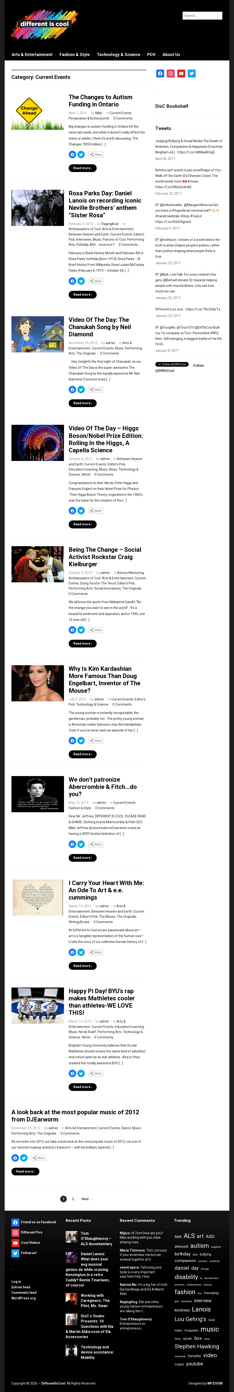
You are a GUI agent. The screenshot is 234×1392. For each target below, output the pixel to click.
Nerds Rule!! (87, 1032)
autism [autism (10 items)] (199, 1245)
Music (97, 239)
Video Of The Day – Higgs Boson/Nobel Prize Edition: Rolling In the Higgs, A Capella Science (106, 439)
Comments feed (23, 1292)
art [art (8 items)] (200, 1236)
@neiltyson (168, 240)
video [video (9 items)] (210, 1355)
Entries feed (20, 1287)
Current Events (120, 113)
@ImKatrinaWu (171, 205)
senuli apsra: (130, 1267)
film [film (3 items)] (200, 1293)
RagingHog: (129, 1302)
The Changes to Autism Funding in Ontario (100, 101)
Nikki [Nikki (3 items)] (178, 1338)
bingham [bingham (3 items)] (216, 1246)
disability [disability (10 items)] (186, 1276)
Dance (126, 1128)
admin (110, 343)
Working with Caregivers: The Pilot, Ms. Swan (95, 1300)
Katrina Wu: (128, 1285)
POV (151, 54)
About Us (171, 54)
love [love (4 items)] (212, 1320)
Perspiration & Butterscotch (89, 118)
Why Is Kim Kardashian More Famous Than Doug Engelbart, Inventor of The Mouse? (104, 679)
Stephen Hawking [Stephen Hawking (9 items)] (197, 1346)
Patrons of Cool (114, 239)
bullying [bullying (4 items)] (205, 1254)
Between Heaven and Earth (89, 234)
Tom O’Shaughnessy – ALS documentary (96, 1238)
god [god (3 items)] (177, 1301)
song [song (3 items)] (206, 1338)
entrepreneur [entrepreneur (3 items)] (194, 1284)
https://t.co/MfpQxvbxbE (173, 187)
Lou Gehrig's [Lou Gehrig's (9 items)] (190, 1319)
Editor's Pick (116, 464)
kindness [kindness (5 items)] (182, 1310)
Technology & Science (118, 54)
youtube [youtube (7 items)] (194, 1364)
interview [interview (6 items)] (202, 1300)
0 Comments (123, 118)
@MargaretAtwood (198, 205)
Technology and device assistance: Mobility (97, 1352)
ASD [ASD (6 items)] (210, 1236)
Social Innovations (107, 588)
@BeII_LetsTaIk (171, 274)
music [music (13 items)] (210, 1329)
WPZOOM (215, 1383)
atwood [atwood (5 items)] (181, 1246)
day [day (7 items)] (195, 1268)
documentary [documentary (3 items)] (211, 1278)
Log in (16, 1281)
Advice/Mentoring (130, 573)
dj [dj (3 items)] (201, 1278)
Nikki (98, 113)
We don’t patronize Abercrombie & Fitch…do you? (103, 787)
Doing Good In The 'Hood (98, 583)
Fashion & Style (75, 54)
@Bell (167, 280)
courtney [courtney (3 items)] (202, 1261)
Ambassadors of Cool (85, 229)
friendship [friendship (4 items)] (211, 1293)
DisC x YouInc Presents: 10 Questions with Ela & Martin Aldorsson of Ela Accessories (89, 1326)
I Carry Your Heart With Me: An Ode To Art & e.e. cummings (106, 890)
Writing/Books (79, 922)
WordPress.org (23, 1298)
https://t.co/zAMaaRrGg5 (196, 152)
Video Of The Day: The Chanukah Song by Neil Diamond (100, 327)
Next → (87, 1199)
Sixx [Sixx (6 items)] (198, 1338)
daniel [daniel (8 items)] (182, 1268)
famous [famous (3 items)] (208, 1284)
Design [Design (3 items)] (205, 1268)
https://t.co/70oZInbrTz (203, 309)
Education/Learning (83, 469)
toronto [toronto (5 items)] (194, 1355)
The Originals (86, 353)
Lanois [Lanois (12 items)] (201, 1309)
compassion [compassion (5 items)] (185, 1260)
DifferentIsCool (53, 1383)
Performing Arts (81, 588)
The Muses (107, 916)
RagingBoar (110, 224)
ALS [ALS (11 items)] (189, 1236)
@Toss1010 (185, 327)
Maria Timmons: (133, 1250)
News (113, 469)
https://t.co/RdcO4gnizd (173, 222)
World (86, 474)
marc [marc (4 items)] (178, 1330)
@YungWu (167, 327)
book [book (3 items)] (195, 1254)
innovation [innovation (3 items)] (186, 1301)
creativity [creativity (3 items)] (214, 1261)
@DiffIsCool (204, 327)
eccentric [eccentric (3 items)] (180, 1284)
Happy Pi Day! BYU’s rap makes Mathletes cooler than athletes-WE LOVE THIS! (102, 1002)
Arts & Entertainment (32, 54)
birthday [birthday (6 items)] (183, 1254)
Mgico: (125, 1233)
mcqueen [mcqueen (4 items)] (191, 1330)
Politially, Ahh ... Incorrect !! (95, 244)
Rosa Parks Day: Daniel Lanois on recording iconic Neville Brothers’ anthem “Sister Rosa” (105, 204)
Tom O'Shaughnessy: (136, 1319)
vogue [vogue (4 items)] (179, 1364)
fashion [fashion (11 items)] (185, 1292)
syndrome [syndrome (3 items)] (180, 1356)
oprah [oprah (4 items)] (187, 1338)
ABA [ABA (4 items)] (178, 1237)
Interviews (83, 239)
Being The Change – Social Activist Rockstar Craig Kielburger (105, 557)
